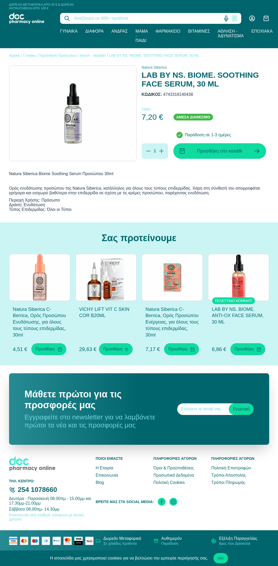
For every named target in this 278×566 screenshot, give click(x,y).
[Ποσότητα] (155, 151)
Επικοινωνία (107, 475)
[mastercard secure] (68, 541)
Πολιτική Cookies (169, 482)
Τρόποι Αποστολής (228, 475)
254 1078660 (37, 489)
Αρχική (14, 55)
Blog (100, 482)
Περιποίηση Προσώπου (57, 55)
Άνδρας (119, 31)
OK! (221, 558)
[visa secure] (79, 541)
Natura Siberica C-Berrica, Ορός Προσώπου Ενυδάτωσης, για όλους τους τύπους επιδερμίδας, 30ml (39, 322)
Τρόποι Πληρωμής (228, 482)
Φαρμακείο (167, 31)
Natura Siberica (154, 67)
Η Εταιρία (104, 468)
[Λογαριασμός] (252, 18)
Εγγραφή (241, 409)
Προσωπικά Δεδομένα (173, 475)
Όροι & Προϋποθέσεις (173, 468)
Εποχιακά (262, 31)
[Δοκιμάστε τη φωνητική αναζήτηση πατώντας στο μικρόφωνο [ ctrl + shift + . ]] (226, 18)
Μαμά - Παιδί (142, 36)
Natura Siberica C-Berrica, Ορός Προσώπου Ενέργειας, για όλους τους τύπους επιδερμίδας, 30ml (172, 322)
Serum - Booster (93, 55)
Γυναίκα (69, 31)
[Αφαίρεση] (148, 151)
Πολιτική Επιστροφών (231, 468)
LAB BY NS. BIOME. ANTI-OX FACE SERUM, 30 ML (238, 316)
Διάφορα (94, 31)
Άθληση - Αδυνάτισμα (231, 33)
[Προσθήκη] (161, 151)
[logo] (30, 18)
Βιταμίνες (199, 31)
